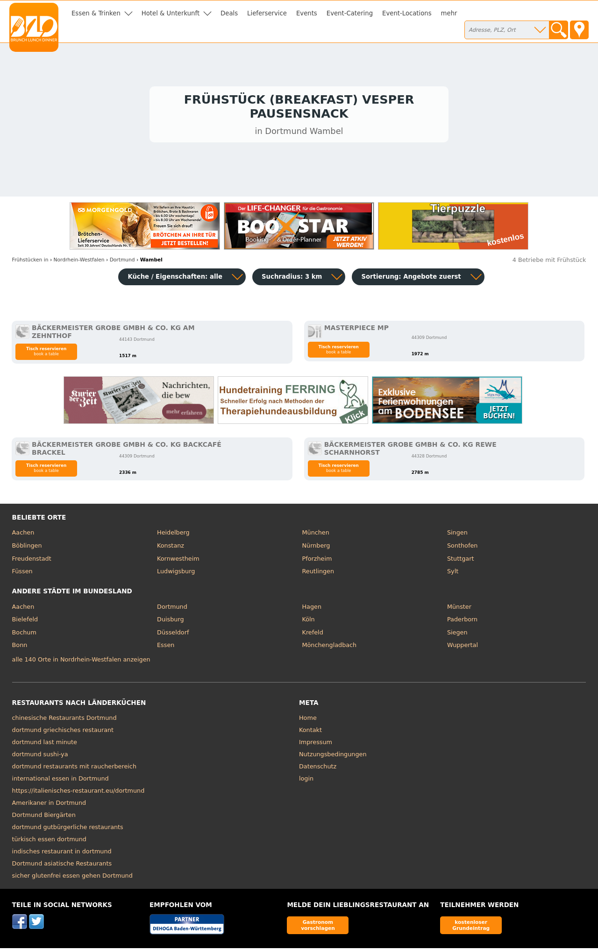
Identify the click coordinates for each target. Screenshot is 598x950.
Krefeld (312, 634)
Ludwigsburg (176, 573)
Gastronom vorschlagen (318, 927)
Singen (457, 534)
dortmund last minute (44, 743)
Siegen (457, 634)
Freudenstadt (31, 560)
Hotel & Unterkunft (170, 13)
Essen (165, 647)
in (30, 262)
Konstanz (170, 547)
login (306, 780)
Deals (229, 13)
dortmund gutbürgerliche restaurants (67, 828)
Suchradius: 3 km (292, 278)
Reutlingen (318, 573)
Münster (459, 608)
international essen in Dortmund (60, 780)
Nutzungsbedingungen (333, 756)
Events (306, 13)
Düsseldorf (173, 634)
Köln (308, 621)
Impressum (315, 743)
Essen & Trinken (96, 13)
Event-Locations (407, 13)
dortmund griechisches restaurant (63, 731)
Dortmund (172, 608)
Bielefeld (25, 621)
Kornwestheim (178, 560)
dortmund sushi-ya (40, 756)
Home (308, 719)
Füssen (22, 573)
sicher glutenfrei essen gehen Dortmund (72, 877)
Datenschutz (317, 768)
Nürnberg (316, 547)
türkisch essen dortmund (49, 840)
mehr (449, 13)
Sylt (452, 573)
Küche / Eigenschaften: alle (175, 278)
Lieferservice (267, 13)
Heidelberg (173, 534)
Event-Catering (350, 13)
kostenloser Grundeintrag (471, 927)
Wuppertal (462, 647)
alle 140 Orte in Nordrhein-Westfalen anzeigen (81, 661)
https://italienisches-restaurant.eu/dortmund (78, 792)
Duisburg (170, 621)
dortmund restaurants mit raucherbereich (74, 768)
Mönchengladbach (329, 647)
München (315, 534)
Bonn (20, 647)
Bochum (24, 634)
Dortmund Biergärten (44, 816)
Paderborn (462, 621)
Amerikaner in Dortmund (49, 804)
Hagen (312, 608)
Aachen (23, 534)
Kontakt (310, 731)
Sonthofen (462, 547)
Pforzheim (317, 560)
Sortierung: (411, 278)
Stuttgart (460, 560)
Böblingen (27, 547)
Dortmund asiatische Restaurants (62, 865)
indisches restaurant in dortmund (62, 853)
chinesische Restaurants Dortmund (64, 719)
